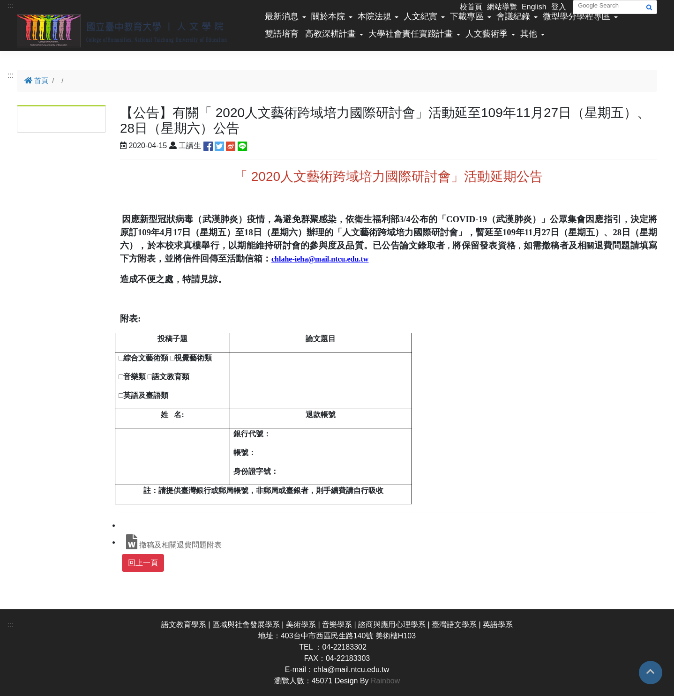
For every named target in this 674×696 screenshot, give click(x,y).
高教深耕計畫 (330, 33)
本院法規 (374, 16)
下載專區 (467, 16)
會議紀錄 (513, 16)
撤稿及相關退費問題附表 (174, 541)
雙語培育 (282, 33)
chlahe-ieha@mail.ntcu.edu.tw (319, 259)
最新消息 (282, 16)
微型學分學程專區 (576, 16)
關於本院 (328, 16)
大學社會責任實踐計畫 (410, 33)
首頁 (36, 80)
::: (10, 5)
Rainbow (385, 681)
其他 (528, 33)
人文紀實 (420, 16)
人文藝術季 (486, 33)
